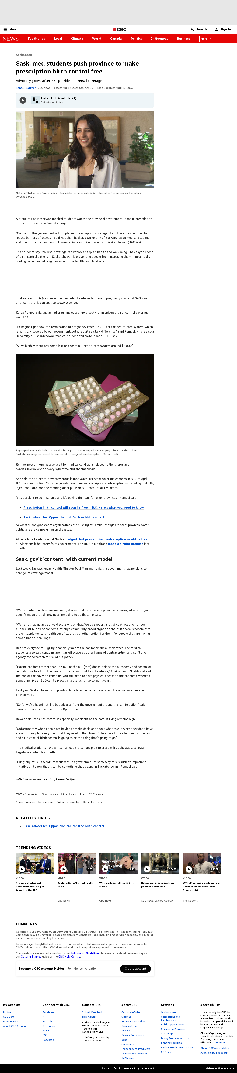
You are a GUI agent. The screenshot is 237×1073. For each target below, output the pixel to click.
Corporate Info (130, 1012)
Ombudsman (168, 1012)
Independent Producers (135, 1048)
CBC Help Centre (69, 956)
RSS (45, 1035)
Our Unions (127, 1044)
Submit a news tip (68, 802)
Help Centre (89, 1016)
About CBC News (91, 794)
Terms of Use (129, 1025)
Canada (116, 38)
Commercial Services (173, 1028)
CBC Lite (166, 1052)
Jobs (124, 1039)
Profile (7, 1012)
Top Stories (36, 38)
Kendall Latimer (26, 88)
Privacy (125, 1030)
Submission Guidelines (85, 953)
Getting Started (31, 956)
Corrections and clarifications (34, 802)
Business (183, 38)
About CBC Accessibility (214, 1048)
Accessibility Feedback (214, 1052)
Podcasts (48, 1039)
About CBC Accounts (15, 1025)
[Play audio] (23, 100)
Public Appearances (172, 1024)
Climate (77, 38)
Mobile (46, 1030)
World (96, 38)
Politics (136, 38)
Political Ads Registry (134, 1053)
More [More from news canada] (205, 38)
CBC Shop (167, 1033)
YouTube (48, 1021)
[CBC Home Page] (119, 29)
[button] (10, 29)
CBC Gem (8, 1016)
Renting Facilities (171, 1042)
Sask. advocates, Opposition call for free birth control (63, 826)
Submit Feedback (92, 1012)
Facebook (48, 1012)
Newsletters (10, 1021)
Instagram (49, 1025)
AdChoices (127, 1058)
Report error (93, 802)
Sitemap (126, 1016)
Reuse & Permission (133, 1021)
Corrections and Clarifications (170, 1018)
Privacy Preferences (133, 1035)
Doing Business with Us (175, 1038)
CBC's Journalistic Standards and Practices (46, 794)
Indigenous (159, 38)
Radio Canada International (177, 1047)
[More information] (74, 98)
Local (58, 38)
